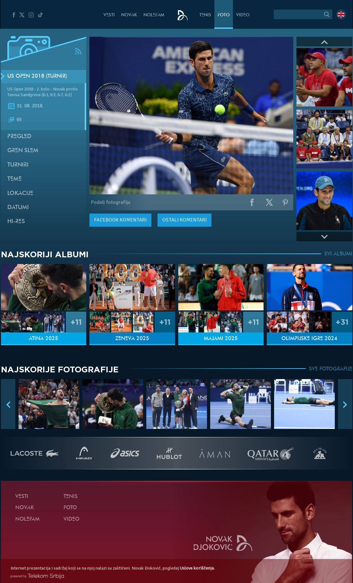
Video (242, 15)
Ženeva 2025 (132, 338)
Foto (224, 15)
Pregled (19, 137)
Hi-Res (16, 222)
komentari (120, 220)
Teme (14, 179)
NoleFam (153, 15)
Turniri (17, 165)
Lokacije (20, 193)
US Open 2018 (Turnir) (37, 76)
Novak (129, 15)
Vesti (109, 15)
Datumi (18, 208)
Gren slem (22, 151)
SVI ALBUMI (338, 254)
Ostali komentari (184, 220)
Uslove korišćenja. (197, 568)
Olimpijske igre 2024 (309, 338)
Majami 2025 (221, 338)
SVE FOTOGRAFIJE (330, 369)
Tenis (205, 15)
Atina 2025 (43, 338)
